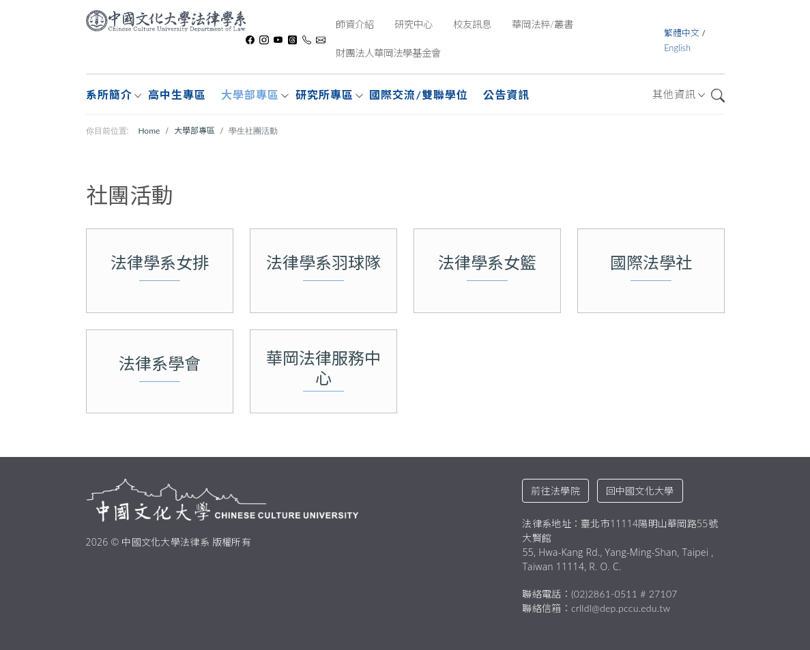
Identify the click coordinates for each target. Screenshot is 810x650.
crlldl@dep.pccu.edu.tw (621, 608)
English (677, 47)
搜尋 (718, 95)
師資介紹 (355, 24)
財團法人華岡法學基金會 (388, 53)
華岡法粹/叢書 (542, 24)
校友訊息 (472, 24)
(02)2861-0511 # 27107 (624, 594)
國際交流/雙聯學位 (418, 94)
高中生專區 (177, 94)
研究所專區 (324, 94)
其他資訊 (674, 94)
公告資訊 (506, 94)
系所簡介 (109, 94)
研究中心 (413, 24)
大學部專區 (250, 94)
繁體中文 (682, 32)
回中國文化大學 (640, 491)
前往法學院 (555, 491)
